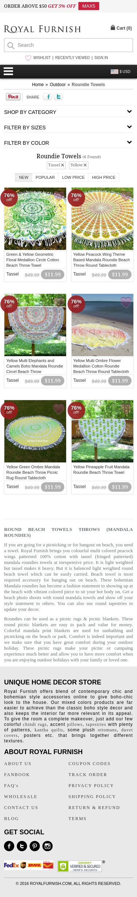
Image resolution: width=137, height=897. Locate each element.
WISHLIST (41, 58)
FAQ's (11, 785)
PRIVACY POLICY (91, 785)
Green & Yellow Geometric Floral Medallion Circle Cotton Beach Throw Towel (32, 259)
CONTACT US (21, 807)
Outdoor (57, 84)
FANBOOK (17, 774)
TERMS (78, 818)
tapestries (96, 724)
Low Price (73, 177)
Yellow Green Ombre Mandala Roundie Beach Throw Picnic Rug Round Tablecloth (33, 472)
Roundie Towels (88, 84)
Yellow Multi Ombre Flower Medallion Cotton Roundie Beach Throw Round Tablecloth (101, 366)
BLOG (11, 818)
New (23, 177)
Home (38, 84)
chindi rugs (35, 724)
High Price (103, 177)
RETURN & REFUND (94, 807)
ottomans (107, 729)
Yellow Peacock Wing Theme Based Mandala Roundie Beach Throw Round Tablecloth (101, 259)
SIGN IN (101, 58)
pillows (75, 724)
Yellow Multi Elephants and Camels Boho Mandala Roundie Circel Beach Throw (34, 366)
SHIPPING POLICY (92, 796)
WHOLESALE (20, 796)
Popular (45, 177)
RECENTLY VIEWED (72, 58)
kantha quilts (49, 729)
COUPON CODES (90, 763)
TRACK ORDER (88, 774)
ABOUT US (17, 763)
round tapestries (111, 603)
